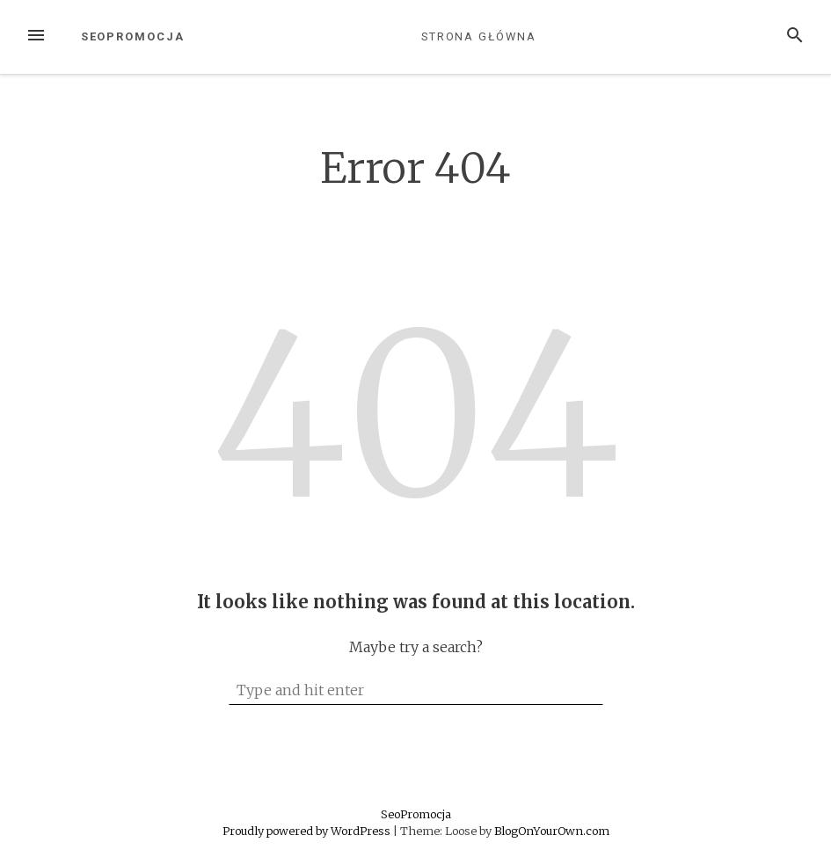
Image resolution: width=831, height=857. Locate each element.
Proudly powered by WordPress (307, 831)
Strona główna (478, 36)
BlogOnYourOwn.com (551, 831)
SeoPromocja (133, 36)
